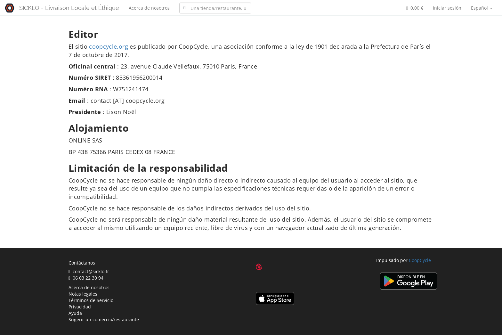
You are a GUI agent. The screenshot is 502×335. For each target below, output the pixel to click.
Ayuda (75, 313)
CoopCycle (420, 260)
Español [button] (481, 8)
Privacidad (80, 307)
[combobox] (215, 8)
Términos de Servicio (91, 300)
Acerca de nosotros (149, 8)
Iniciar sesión (447, 8)
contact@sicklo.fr (89, 271)
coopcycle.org (108, 46)
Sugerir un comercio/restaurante (104, 319)
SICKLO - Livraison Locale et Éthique (69, 7)
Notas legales (83, 294)
